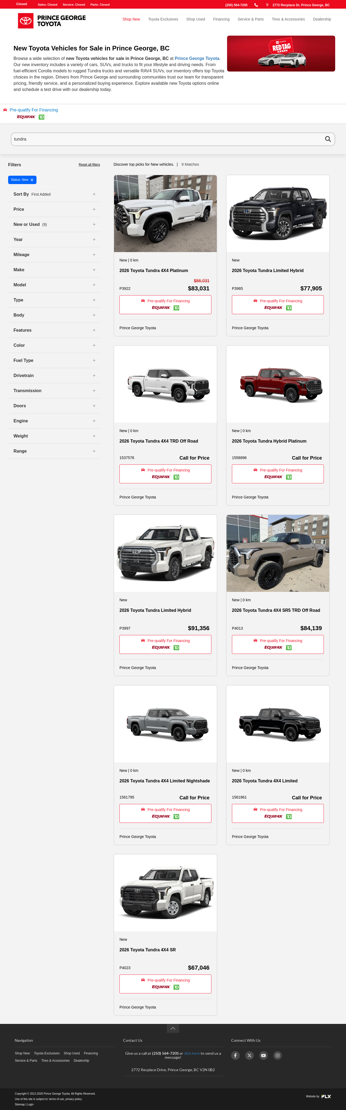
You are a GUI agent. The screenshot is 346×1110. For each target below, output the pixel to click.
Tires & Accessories (288, 21)
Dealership (322, 21)
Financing (221, 21)
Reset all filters (89, 165)
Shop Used (195, 21)
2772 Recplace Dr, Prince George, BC (301, 5)
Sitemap (20, 1104)
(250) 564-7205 (236, 5)
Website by (318, 1096)
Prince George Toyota (197, 58)
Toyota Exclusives (163, 21)
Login (30, 1104)
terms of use (56, 1099)
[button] (173, 114)
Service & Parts (251, 21)
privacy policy (73, 1099)
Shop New (131, 21)
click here (192, 1053)
